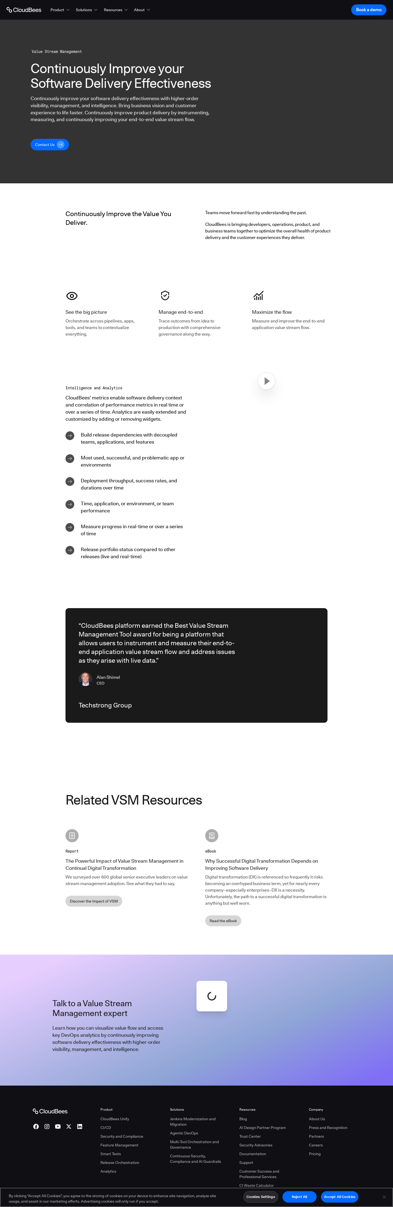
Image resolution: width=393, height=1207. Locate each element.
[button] (60, 10)
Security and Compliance (121, 1136)
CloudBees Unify (114, 1119)
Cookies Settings (260, 1196)
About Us (317, 1119)
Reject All (299, 1196)
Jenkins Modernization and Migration (193, 1122)
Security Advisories (255, 1145)
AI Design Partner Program (262, 1127)
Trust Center (250, 1136)
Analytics (108, 1171)
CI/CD (105, 1127)
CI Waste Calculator (256, 1185)
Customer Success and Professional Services (259, 1174)
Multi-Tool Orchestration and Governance (194, 1144)
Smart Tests (110, 1154)
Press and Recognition (328, 1127)
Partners (316, 1136)
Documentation (252, 1154)
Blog (243, 1119)
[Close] (384, 1197)
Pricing (315, 1154)
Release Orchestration (119, 1162)
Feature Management (119, 1145)
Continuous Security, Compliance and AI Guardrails (195, 1159)
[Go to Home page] (24, 10)
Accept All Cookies (339, 1196)
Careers (316, 1145)
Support (246, 1162)
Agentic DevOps (184, 1133)
